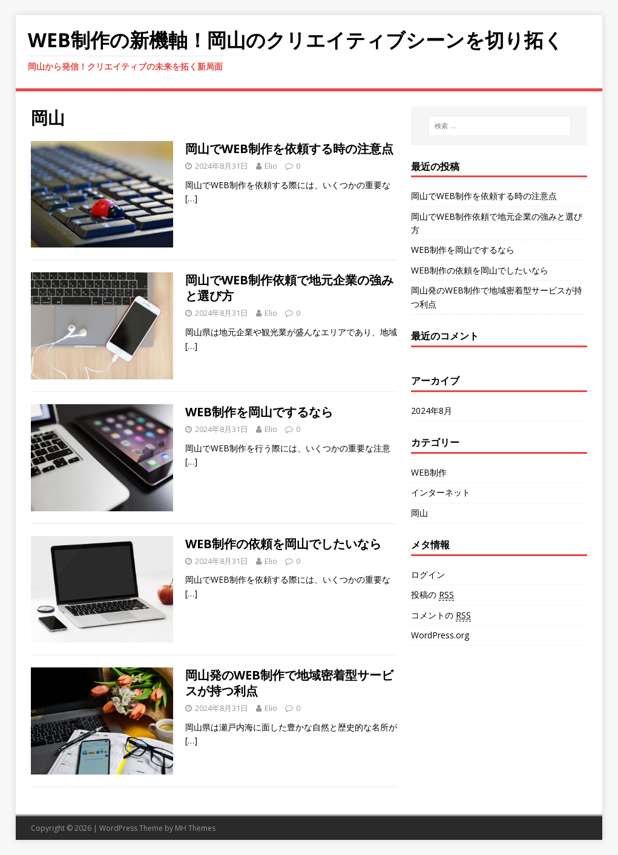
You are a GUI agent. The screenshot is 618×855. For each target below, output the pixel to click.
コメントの (441, 615)
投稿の (432, 595)
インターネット (440, 492)
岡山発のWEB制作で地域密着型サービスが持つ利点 (289, 683)
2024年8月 (431, 410)
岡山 (419, 513)
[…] (191, 198)
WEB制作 (429, 472)
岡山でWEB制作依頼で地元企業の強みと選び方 (289, 288)
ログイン (428, 574)
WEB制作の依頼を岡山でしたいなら (283, 544)
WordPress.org (440, 635)
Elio (271, 165)
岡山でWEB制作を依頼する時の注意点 (289, 148)
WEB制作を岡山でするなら (259, 412)
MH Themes (195, 828)
